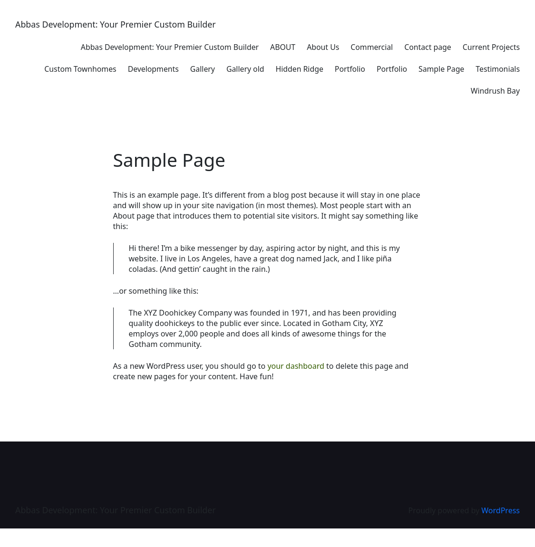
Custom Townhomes (80, 69)
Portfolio (350, 69)
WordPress (500, 510)
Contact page (427, 47)
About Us (323, 47)
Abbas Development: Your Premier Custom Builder (115, 24)
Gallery (202, 69)
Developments (153, 69)
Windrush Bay (495, 91)
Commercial (371, 47)
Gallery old (245, 69)
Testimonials (498, 69)
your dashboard (295, 366)
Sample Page (441, 69)
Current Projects (491, 47)
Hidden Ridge (299, 69)
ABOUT (282, 47)
